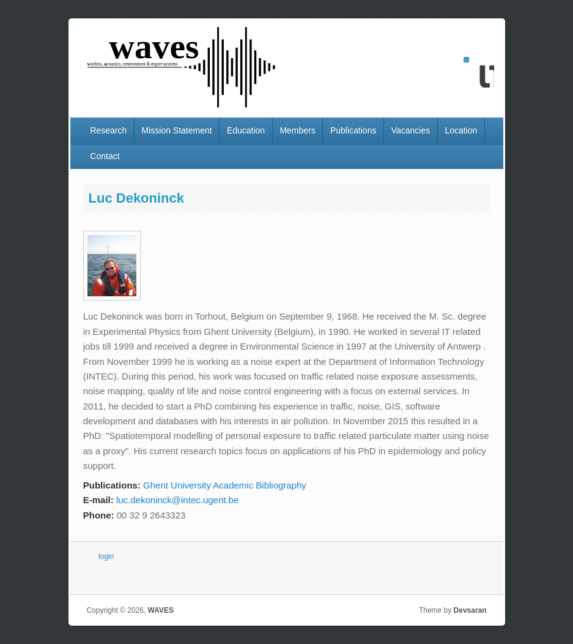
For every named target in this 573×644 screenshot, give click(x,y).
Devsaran (470, 610)
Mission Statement (176, 130)
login (106, 556)
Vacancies (411, 130)
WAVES (161, 610)
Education (246, 130)
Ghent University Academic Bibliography (224, 485)
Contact (104, 156)
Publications (353, 130)
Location (461, 130)
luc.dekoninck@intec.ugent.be (177, 500)
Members (297, 130)
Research (108, 130)
